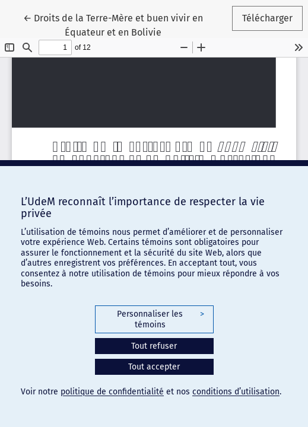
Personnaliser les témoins (160, 319)
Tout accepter (154, 367)
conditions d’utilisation (236, 392)
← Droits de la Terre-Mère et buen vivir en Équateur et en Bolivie (120, 24)
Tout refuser (154, 346)
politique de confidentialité (112, 392)
